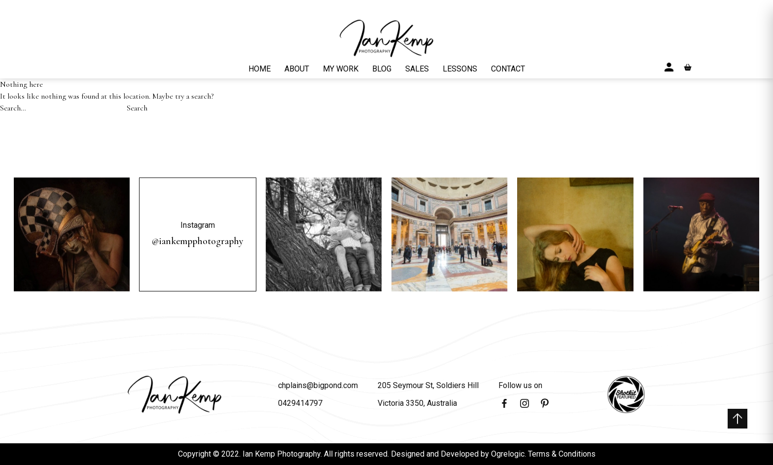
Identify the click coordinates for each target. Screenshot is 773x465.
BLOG (381, 68)
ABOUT (296, 68)
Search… (13, 108)
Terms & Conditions (562, 454)
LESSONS (460, 68)
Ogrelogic (508, 454)
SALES (417, 68)
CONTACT (508, 68)
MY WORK (340, 68)
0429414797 (300, 403)
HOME (259, 68)
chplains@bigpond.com (318, 385)
